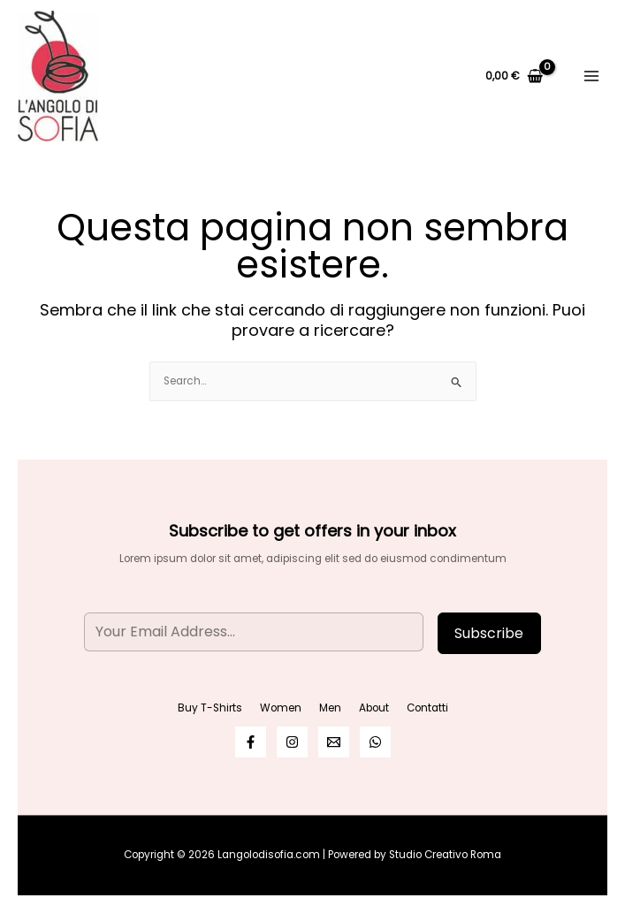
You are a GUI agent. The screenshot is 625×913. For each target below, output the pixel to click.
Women (280, 708)
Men (330, 708)
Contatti (427, 708)
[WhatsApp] (375, 742)
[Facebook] (250, 742)
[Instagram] (292, 742)
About (374, 708)
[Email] (333, 742)
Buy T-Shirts (210, 708)
